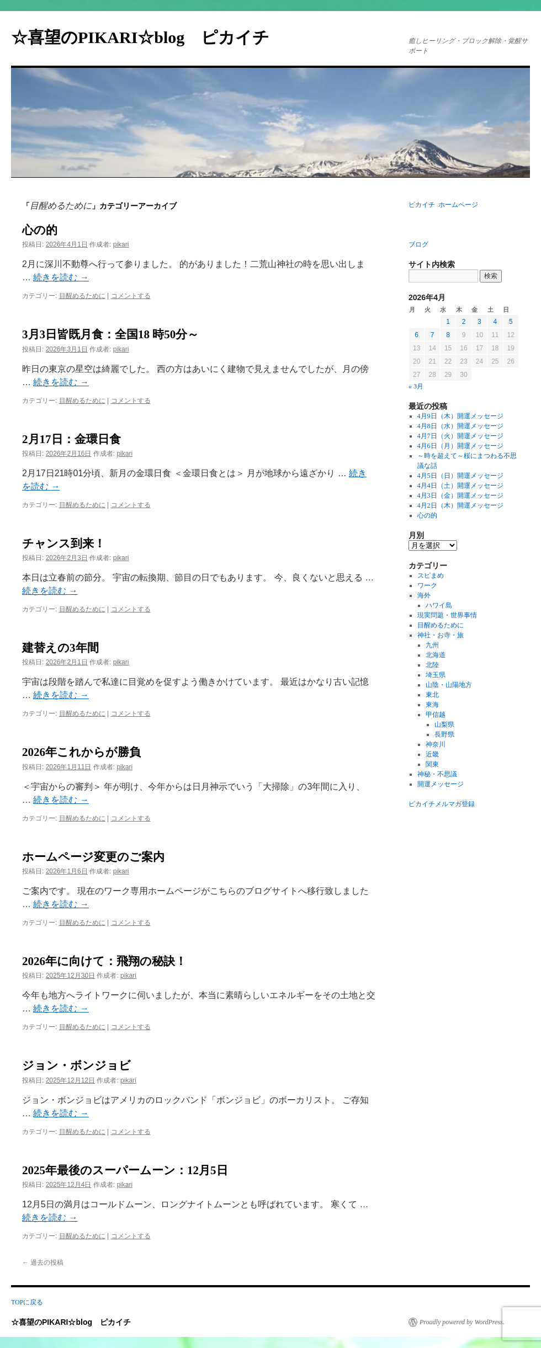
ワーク (427, 585)
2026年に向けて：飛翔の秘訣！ (104, 961)
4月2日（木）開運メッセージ (460, 505)
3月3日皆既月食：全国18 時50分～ (110, 334)
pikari (121, 244)
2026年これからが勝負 (81, 752)
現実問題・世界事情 (447, 615)
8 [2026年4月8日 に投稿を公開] (448, 335)
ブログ (418, 244)
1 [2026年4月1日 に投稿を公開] (448, 322)
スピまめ (430, 575)
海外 (424, 595)
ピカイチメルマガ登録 (442, 804)
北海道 (435, 655)
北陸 (432, 665)
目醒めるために (82, 296)
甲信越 (435, 714)
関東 (432, 764)
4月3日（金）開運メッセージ (460, 495)
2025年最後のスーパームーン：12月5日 (125, 1170)
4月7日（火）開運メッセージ (460, 436)
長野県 (444, 734)
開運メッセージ (440, 784)
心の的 (39, 230)
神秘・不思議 (437, 774)
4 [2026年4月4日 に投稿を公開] (495, 322)
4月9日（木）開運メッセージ (460, 416)
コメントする (131, 296)
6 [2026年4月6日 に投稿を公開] (416, 335)
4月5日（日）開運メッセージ (460, 475)
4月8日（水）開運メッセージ (460, 426)
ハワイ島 (439, 605)
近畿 (432, 754)
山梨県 (444, 724)
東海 (432, 704)
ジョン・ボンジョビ (76, 1065)
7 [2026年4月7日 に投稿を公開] (432, 335)
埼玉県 (435, 675)
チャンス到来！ (63, 543)
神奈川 (435, 744)
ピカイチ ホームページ (443, 205)
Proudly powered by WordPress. (462, 1322)
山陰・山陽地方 (449, 685)
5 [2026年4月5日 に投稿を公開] (511, 322)
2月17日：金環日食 (71, 439)
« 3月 (416, 386)
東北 (432, 695)
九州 (432, 645)
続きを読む (60, 277)
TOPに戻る (27, 1302)
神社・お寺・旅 (440, 635)
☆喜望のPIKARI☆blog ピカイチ (148, 37)
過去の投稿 (42, 1262)
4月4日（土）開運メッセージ (460, 485)
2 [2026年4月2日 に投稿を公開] (464, 322)
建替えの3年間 (60, 647)
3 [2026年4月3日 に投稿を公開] (479, 322)
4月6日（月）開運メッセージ (460, 446)
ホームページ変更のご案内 (93, 857)
